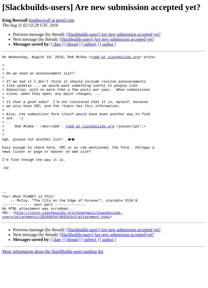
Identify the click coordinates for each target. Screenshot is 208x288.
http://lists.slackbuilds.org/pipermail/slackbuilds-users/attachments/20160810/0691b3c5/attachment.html (62, 246)
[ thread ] (72, 44)
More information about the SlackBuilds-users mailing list (52, 283)
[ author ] (108, 44)
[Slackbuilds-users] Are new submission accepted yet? (113, 34)
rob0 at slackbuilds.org (115, 57)
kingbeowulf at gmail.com (51, 20)
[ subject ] (90, 44)
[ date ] (57, 44)
